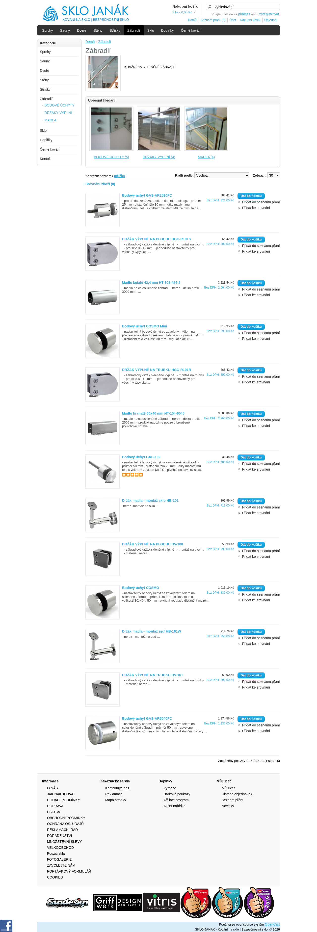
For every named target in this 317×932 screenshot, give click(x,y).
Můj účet (228, 788)
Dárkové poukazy (176, 794)
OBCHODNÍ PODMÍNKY (66, 818)
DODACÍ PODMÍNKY (63, 800)
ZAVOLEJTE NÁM (61, 865)
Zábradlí (133, 30)
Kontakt (46, 159)
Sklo (150, 30)
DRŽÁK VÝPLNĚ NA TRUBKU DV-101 (152, 675)
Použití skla (56, 853)
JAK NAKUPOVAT (61, 794)
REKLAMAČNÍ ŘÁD (62, 830)
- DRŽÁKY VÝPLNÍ (57, 113)
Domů (192, 20)
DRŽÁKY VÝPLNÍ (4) (159, 157)
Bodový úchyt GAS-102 (141, 457)
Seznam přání (232, 800)
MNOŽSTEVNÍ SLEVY (64, 842)
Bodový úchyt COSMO (140, 588)
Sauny (65, 30)
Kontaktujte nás (117, 788)
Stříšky (114, 30)
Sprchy (47, 30)
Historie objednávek (237, 794)
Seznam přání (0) (213, 20)
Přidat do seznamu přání (261, 202)
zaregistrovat (269, 14)
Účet (232, 20)
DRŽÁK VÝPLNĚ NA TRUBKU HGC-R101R (156, 370)
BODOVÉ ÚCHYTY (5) (111, 157)
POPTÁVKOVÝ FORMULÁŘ (69, 871)
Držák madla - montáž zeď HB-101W (151, 631)
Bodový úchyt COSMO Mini (144, 326)
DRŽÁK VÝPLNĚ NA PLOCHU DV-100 (152, 544)
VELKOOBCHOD (60, 848)
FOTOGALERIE (59, 859)
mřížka (119, 176)
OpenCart (272, 924)
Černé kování (191, 30)
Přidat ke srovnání (256, 208)
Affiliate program (176, 800)
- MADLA (49, 120)
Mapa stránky (115, 800)
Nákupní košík (250, 20)
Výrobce (169, 788)
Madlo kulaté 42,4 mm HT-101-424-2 (151, 283)
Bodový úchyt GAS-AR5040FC (147, 718)
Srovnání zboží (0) (100, 184)
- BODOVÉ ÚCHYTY (58, 105)
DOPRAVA (55, 806)
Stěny (98, 30)
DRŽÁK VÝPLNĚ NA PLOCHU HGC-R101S (156, 239)
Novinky (228, 806)
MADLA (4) (206, 157)
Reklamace (114, 794)
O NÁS (52, 788)
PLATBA (53, 812)
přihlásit (244, 14)
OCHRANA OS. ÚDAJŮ (65, 824)
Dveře (81, 30)
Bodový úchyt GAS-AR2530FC (147, 195)
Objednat (270, 20)
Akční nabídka (174, 806)
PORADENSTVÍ (59, 836)
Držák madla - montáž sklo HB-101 (150, 501)
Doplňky (167, 30)
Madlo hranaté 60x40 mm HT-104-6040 (153, 413)
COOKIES (55, 877)
